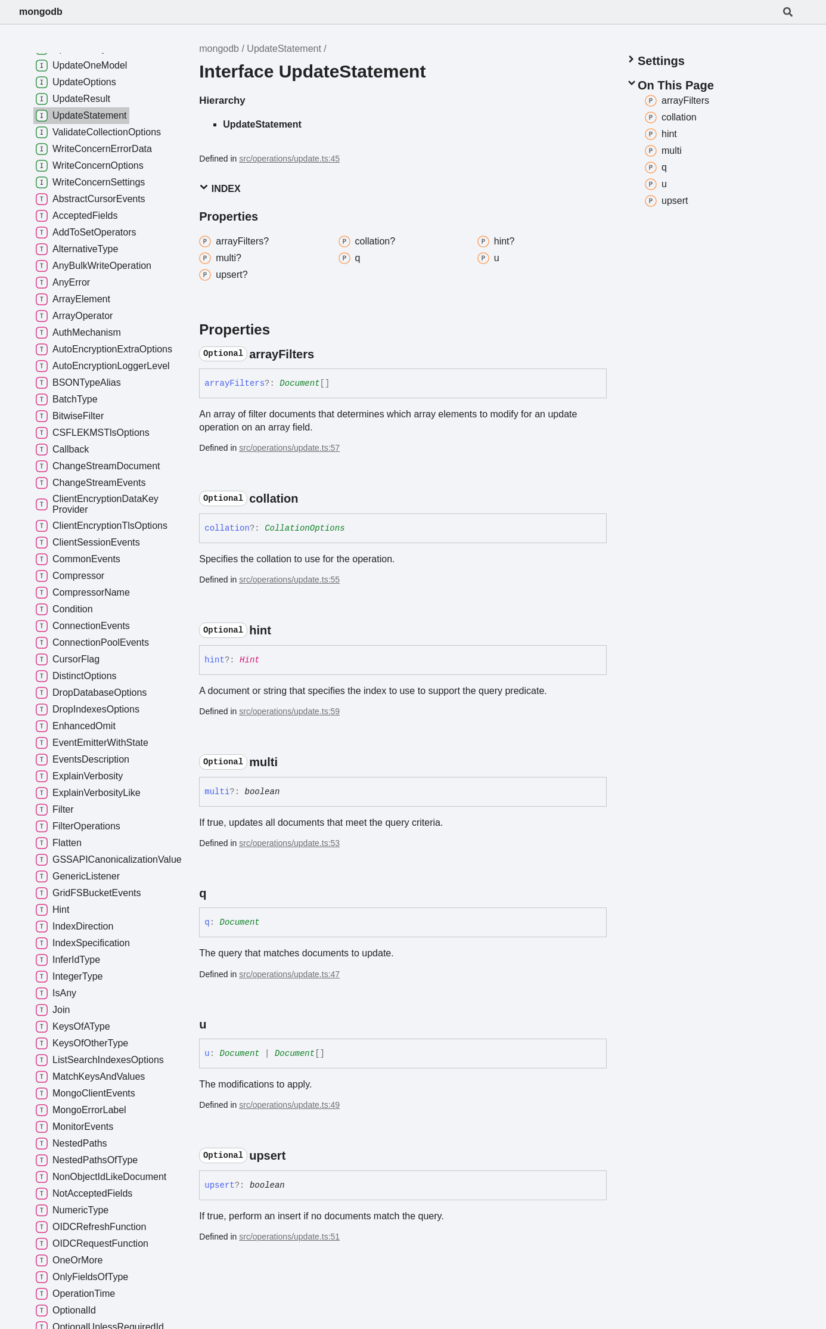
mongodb (41, 12)
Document (299, 383)
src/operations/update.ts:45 (289, 158)
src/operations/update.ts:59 (289, 711)
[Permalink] (325, 354)
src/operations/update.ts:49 (289, 1105)
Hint (250, 660)
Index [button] (219, 188)
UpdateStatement (284, 49)
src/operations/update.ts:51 (289, 1236)
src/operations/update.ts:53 (289, 843)
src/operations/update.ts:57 (289, 448)
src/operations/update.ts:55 (289, 579)
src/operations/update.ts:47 (289, 974)
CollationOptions (304, 528)
